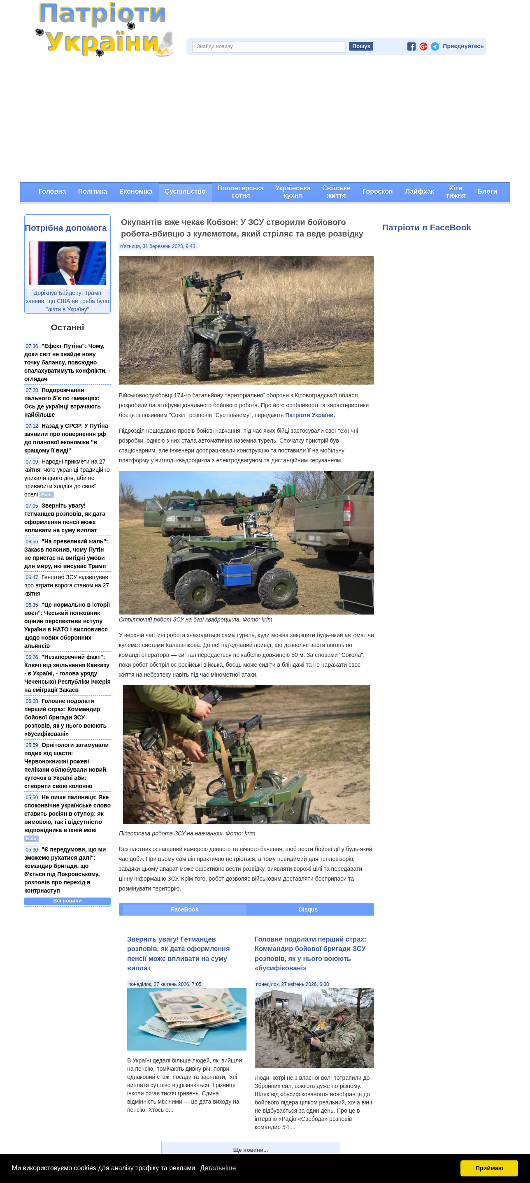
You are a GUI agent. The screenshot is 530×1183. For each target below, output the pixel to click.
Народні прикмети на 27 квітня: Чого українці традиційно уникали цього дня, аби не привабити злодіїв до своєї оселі (67, 478)
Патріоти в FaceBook (426, 227)
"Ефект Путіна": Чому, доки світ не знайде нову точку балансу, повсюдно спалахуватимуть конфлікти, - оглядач (67, 362)
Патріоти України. (310, 415)
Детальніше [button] (218, 1167)
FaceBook (185, 909)
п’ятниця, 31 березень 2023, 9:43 (157, 246)
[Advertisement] (265, 120)
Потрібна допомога (66, 227)
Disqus (308, 909)
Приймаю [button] (489, 1168)
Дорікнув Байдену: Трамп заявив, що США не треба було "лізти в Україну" (67, 301)
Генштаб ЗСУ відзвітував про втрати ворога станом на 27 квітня (66, 585)
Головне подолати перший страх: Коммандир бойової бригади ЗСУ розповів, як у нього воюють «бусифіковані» (65, 717)
